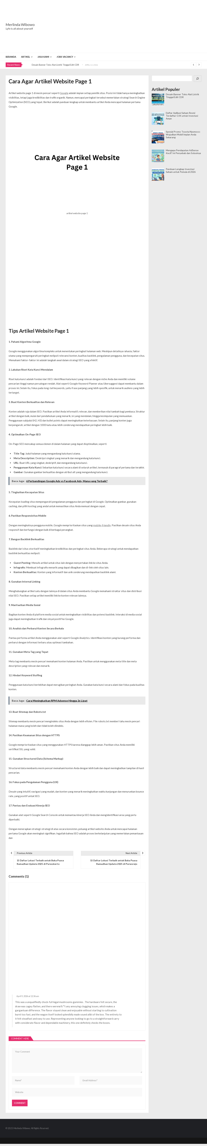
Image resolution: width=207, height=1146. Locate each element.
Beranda (11, 56)
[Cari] (197, 78)
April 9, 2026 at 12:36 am (27, 997)
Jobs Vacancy (65, 56)
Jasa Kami (43, 56)
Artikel (25, 56)
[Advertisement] (124, 26)
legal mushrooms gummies (67, 1002)
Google (64, 92)
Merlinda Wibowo (20, 24)
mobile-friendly (101, 524)
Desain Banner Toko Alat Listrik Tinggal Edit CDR (55, 64)
